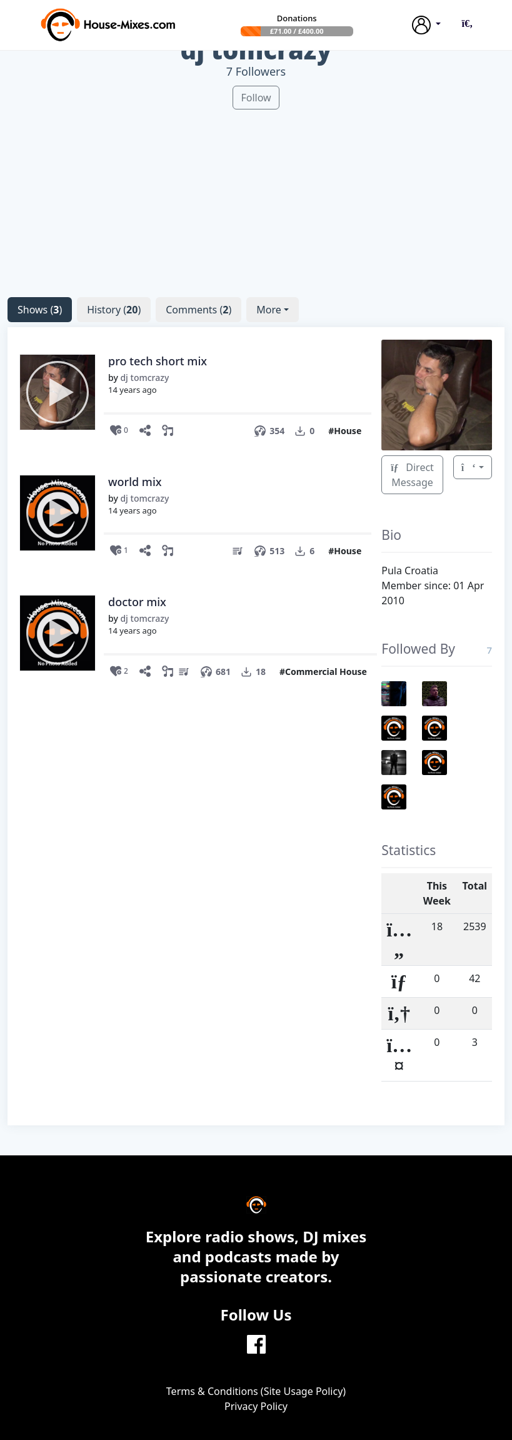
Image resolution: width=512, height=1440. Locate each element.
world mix (135, 481)
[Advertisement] (256, 197)
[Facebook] (256, 1343)
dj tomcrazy (144, 377)
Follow (256, 97)
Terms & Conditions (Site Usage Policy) (256, 1391)
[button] (467, 23)
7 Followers (256, 71)
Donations (297, 18)
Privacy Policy (256, 1406)
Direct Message (412, 474)
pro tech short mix (157, 361)
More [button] (268, 310)
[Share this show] (147, 431)
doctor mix (137, 602)
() (40, 310)
